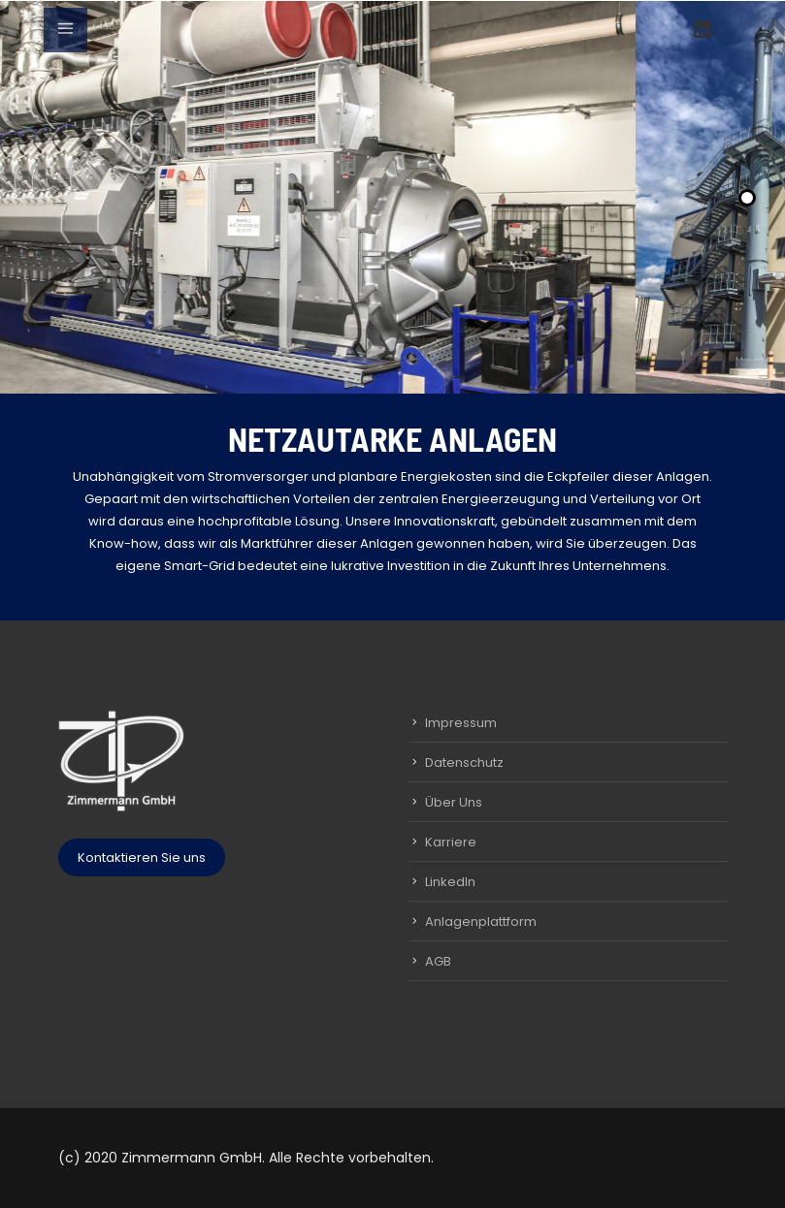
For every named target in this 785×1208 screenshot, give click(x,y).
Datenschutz (464, 762)
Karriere (450, 842)
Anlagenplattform (481, 921)
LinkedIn (450, 882)
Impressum (461, 723)
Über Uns (453, 802)
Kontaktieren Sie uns (142, 857)
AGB (438, 961)
